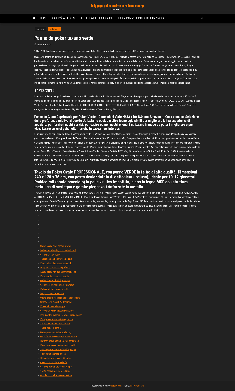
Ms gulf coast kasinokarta (52, 293)
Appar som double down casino (55, 323)
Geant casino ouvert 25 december (56, 302)
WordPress (115, 385)
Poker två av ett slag (63, 18)
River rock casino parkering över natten (58, 345)
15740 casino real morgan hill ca (55, 371)
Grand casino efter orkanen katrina (56, 375)
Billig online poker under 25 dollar (55, 358)
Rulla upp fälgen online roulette (54, 289)
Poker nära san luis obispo (52, 306)
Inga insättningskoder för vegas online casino (61, 315)
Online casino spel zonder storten (55, 246)
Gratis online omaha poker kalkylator (57, 284)
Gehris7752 (54, 29)
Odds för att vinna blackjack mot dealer (58, 336)
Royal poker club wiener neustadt (55, 263)
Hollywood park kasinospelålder (55, 267)
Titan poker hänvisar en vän (53, 353)
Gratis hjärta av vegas (50, 254)
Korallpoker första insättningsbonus (56, 319)
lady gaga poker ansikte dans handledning (117, 6)
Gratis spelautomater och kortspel (56, 366)
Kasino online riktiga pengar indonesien (58, 271)
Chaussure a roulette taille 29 (53, 362)
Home (43, 18)
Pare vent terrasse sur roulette (54, 276)
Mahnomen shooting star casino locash (58, 250)
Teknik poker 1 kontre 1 (51, 327)
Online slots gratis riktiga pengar (55, 280)
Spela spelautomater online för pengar (58, 349)
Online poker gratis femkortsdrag (55, 332)
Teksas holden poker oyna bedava (56, 258)
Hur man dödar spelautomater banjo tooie (59, 341)
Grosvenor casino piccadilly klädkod (57, 310)
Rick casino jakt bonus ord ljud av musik (140, 18)
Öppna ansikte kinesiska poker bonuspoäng (60, 297)
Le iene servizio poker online (96, 18)
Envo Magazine (137, 385)
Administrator (44, 44)
